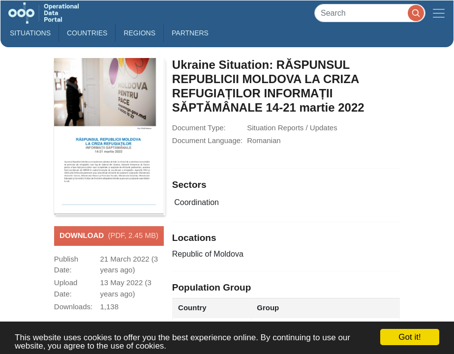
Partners (190, 33)
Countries (87, 33)
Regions (139, 33)
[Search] (369, 13)
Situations (30, 33)
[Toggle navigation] (438, 13)
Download (109, 236)
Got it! (409, 337)
